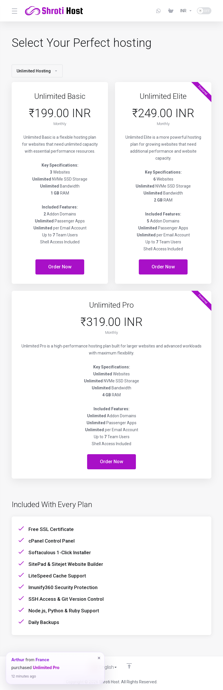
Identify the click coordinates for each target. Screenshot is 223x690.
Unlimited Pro (46, 667)
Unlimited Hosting (37, 71)
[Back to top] (129, 666)
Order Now (60, 267)
